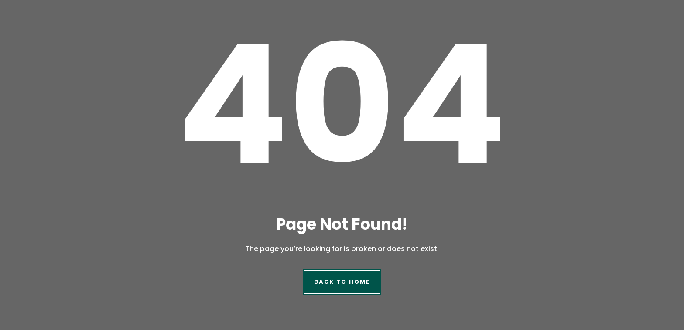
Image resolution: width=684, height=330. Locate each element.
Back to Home (341, 282)
